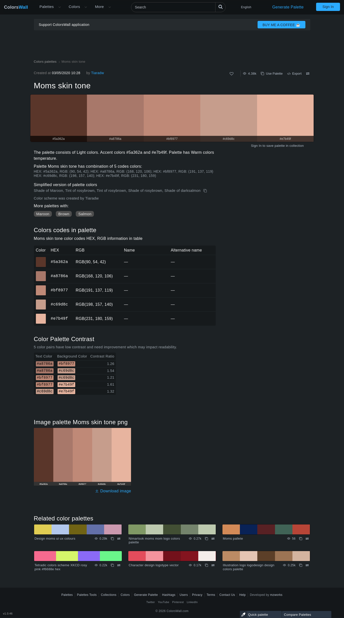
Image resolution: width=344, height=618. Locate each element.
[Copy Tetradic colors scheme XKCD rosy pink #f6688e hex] (112, 565)
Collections (108, 595)
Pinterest (178, 602)
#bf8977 (59, 290)
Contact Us (227, 595)
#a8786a (59, 276)
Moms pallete (233, 538)
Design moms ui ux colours (55, 538)
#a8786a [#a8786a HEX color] (41, 272)
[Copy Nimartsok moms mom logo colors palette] (206, 539)
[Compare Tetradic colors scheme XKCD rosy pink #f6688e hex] (119, 565)
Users (184, 595)
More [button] (99, 6)
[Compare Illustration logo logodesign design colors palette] (307, 565)
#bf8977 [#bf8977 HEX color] (41, 286)
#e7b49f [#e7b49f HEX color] (41, 315)
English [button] (246, 7)
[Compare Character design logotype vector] (213, 565)
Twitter (150, 602)
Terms (211, 595)
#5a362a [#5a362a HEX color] (41, 258)
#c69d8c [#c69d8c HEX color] (41, 301)
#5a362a (59, 261)
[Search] (178, 7)
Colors (16, 7)
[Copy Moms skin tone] (205, 191)
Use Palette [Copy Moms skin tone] (271, 73)
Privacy (197, 595)
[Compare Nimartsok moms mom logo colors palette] (213, 539)
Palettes (47, 6)
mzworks (276, 595)
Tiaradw (97, 73)
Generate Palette (288, 7)
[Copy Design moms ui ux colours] (112, 539)
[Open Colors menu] (86, 7)
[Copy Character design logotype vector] (206, 565)
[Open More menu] (60, 7)
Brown (63, 214)
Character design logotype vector (154, 565)
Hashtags (168, 595)
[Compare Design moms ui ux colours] (119, 539)
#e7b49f (59, 318)
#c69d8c (59, 304)
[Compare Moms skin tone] (307, 73)
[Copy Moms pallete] (300, 539)
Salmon (84, 214)
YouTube (163, 602)
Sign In (328, 7)
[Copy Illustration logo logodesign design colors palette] (300, 565)
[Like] (231, 73)
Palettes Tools (87, 595)
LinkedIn (192, 602)
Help (242, 595)
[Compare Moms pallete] (307, 539)
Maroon (43, 214)
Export (294, 73)
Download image (113, 491)
